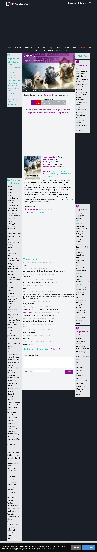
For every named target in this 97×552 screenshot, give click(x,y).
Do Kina (37, 49)
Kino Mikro (80, 370)
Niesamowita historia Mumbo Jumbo (82, 294)
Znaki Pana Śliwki (82, 247)
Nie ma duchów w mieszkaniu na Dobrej (13, 383)
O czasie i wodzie (13, 402)
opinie (57, 90)
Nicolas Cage (54, 174)
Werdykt (79, 276)
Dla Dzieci (57, 49)
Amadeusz (11, 189)
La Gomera (11, 293)
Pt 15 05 (64, 102)
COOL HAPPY (27, 313)
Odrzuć (76, 547)
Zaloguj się (72, 3)
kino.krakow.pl (21, 4)
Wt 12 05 (48, 102)
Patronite (82, 48)
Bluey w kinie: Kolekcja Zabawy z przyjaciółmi (13, 215)
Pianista (10, 420)
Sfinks (78, 395)
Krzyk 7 (10, 290)
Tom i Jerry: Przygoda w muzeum (80, 312)
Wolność (13, 104)
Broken (10, 221)
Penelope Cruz (65, 174)
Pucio (11, 96)
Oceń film (41, 212)
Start (9, 48)
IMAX (78, 362)
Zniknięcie (10, 536)
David (9, 239)
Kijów (78, 365)
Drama (11, 93)
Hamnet (10, 272)
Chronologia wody (14, 234)
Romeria (79, 242)
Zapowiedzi (28, 48)
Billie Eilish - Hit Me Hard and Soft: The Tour (81, 73)
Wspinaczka (11, 522)
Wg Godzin (50, 49)
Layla (9, 307)
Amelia (9, 192)
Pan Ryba (10, 415)
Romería (10, 450)
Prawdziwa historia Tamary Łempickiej (13, 433)
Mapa (74, 48)
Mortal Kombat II (82, 84)
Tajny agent (11, 476)
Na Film (43, 49)
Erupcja (79, 252)
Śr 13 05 (53, 102)
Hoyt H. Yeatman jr (36, 61)
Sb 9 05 (33, 102)
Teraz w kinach (15, 182)
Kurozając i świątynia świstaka (80, 233)
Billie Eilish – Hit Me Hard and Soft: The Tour (13, 82)
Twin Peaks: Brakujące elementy (11, 495)
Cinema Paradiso (13, 236)
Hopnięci (10, 274)
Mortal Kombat (13, 354)
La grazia (10, 296)
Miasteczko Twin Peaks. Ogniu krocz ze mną (13, 322)
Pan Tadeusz (12, 418)
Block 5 (79, 223)
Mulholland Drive (13, 360)
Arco (9, 195)
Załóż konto (82, 3)
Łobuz (9, 538)
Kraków (82, 56)
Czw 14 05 (58, 102)
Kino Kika (79, 368)
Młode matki (81, 271)
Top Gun (10, 479)
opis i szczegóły (43, 90)
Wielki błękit (11, 511)
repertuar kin (32, 90)
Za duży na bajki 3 (14, 525)
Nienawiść (11, 391)
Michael (79, 123)
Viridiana (10, 500)
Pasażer (79, 273)
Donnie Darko (12, 247)
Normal (79, 131)
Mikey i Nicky (81, 290)
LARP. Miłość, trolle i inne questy (12, 301)
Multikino (79, 389)
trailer (52, 90)
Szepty (9, 473)
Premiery (17, 48)
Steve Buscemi (48, 176)
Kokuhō (10, 288)
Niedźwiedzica (12, 388)
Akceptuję (89, 547)
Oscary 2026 (66, 49)
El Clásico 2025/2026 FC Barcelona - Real (13, 258)
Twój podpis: (28, 371)
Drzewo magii (81, 287)
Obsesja (79, 239)
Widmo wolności (13, 508)
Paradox (79, 392)
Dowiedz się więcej (48, 549)
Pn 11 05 (43, 102)
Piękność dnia (12, 423)
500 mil (10, 187)
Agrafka (79, 338)
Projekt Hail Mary (13, 439)
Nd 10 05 (38, 102)
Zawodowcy (80, 318)
